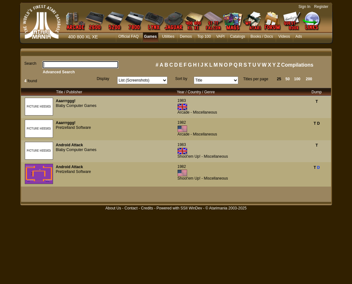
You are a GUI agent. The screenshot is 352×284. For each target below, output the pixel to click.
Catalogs (237, 36)
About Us (113, 208)
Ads (298, 36)
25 (279, 79)
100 (297, 79)
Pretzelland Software (73, 127)
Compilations (297, 65)
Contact (131, 208)
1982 (182, 122)
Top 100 (204, 36)
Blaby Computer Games (76, 105)
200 (309, 79)
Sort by (181, 78)
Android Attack (69, 145)
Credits (147, 208)
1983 (182, 100)
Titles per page (255, 79)
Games (150, 36)
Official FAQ (128, 36)
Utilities (168, 36)
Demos (186, 36)
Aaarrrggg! (66, 101)
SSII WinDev (191, 208)
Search (30, 63)
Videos (284, 36)
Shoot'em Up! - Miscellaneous (203, 156)
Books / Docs (262, 36)
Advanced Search (59, 72)
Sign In (304, 6)
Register (321, 6)
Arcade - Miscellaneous (197, 112)
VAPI (220, 36)
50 (288, 79)
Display (103, 78)
